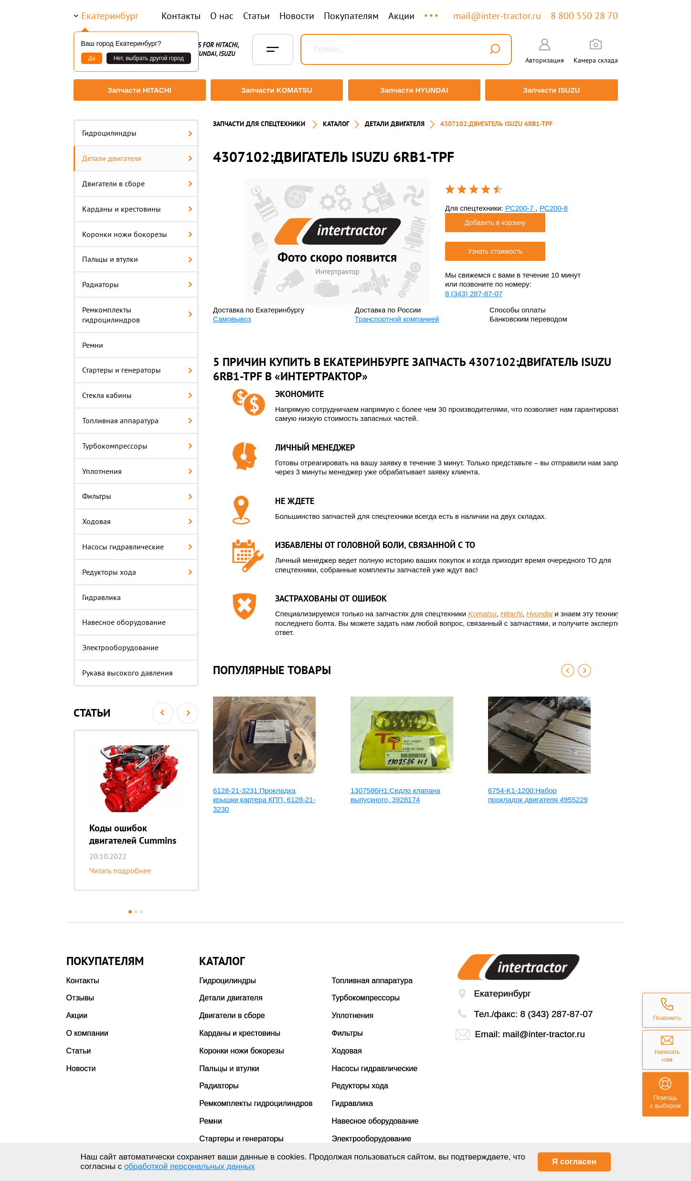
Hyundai (539, 609)
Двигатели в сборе (137, 179)
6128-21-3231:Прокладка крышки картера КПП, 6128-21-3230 (264, 795)
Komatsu (482, 609)
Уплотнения (137, 466)
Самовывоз (232, 315)
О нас (222, 16)
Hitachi (511, 609)
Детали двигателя (137, 154)
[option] (136, 805)
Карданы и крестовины (137, 204)
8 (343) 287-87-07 (473, 289)
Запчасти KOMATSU (276, 90)
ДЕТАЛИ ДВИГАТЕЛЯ (395, 119)
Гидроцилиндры (137, 128)
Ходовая (137, 517)
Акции (401, 16)
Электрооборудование (120, 643)
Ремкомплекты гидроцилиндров (137, 310)
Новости (296, 16)
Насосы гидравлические (137, 542)
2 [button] (136, 907)
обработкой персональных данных (189, 1166)
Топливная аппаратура (137, 416)
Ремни (92, 340)
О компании (87, 1029)
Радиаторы (137, 280)
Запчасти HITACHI (137, 90)
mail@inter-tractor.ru (497, 16)
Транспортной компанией (397, 315)
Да (92, 58)
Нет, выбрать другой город (149, 58)
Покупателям (351, 16)
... (432, 11)
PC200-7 (520, 204)
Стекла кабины (137, 391)
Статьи (256, 16)
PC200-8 (554, 204)
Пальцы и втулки (137, 254)
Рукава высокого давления (127, 668)
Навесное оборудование (124, 618)
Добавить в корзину (495, 218)
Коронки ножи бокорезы (137, 229)
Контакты (181, 16)
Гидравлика (101, 592)
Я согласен (574, 1161)
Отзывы (80, 993)
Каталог (336, 119)
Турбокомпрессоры (137, 441)
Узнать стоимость (495, 246)
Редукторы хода (137, 567)
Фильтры (137, 491)
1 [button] (130, 907)
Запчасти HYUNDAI (414, 90)
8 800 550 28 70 (584, 16)
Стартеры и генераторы (137, 365)
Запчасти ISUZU (553, 90)
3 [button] (141, 907)
